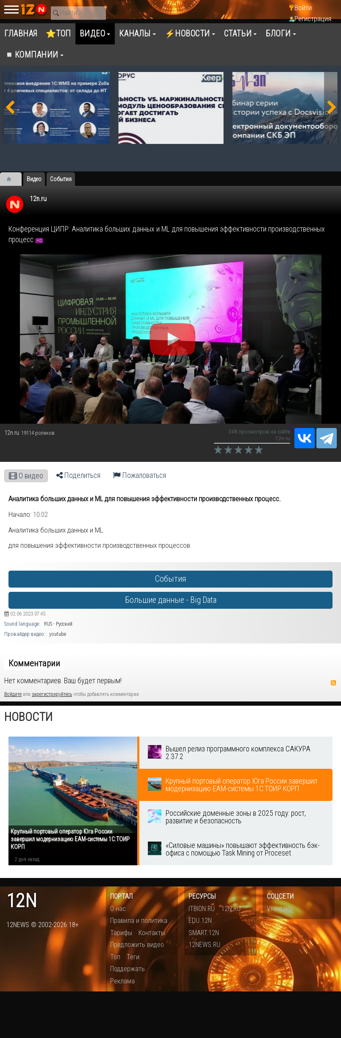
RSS (333, 682)
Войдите (13, 694)
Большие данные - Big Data (170, 600)
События (170, 579)
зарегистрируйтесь (52, 694)
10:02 (40, 514)
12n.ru (38, 199)
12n (21, 901)
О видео (26, 476)
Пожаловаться (139, 475)
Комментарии (34, 663)
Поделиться (78, 475)
